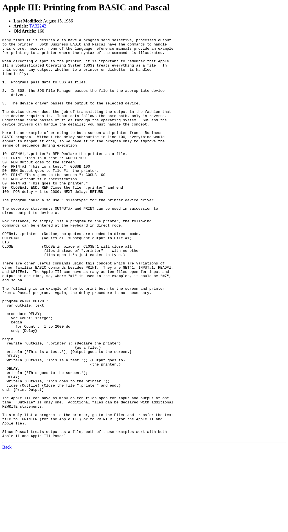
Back (7, 527)
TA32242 (37, 26)
